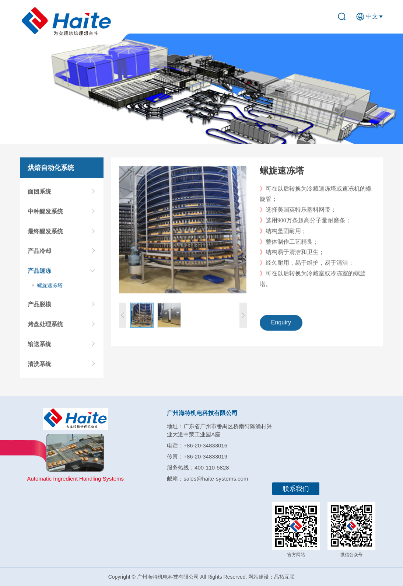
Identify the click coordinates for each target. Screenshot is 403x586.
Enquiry (281, 325)
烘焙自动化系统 (51, 170)
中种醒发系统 (45, 214)
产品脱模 (39, 307)
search (344, 16)
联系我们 (296, 488)
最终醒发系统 (45, 234)
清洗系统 (39, 366)
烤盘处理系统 (45, 327)
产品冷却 (39, 254)
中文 (372, 16)
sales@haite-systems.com (215, 478)
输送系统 (39, 347)
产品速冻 (39, 274)
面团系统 (39, 194)
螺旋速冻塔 (50, 288)
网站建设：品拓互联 (271, 577)
